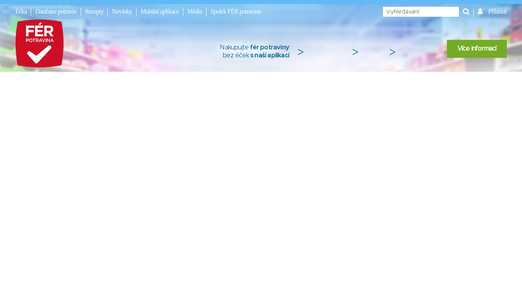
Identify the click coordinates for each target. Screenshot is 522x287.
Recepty (94, 11)
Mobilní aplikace (160, 11)
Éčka (21, 11)
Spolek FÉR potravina (235, 11)
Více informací (476, 48)
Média (194, 11)
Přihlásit (497, 11)
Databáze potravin (55, 11)
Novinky (122, 11)
